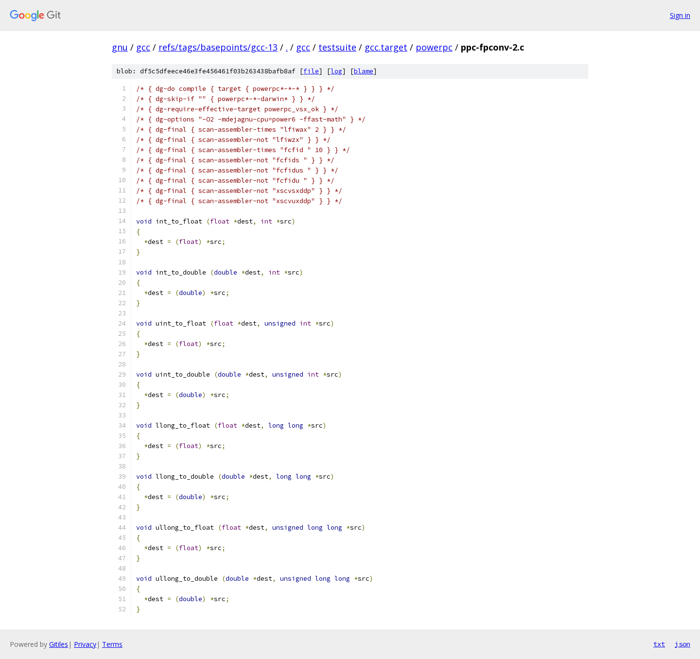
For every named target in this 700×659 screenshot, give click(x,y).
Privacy (85, 644)
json (682, 644)
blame (363, 71)
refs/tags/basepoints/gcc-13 (218, 47)
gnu (120, 47)
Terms (112, 644)
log (336, 71)
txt (659, 644)
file (311, 71)
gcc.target (386, 47)
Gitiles (58, 644)
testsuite (337, 47)
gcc (143, 47)
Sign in (680, 15)
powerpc (434, 47)
